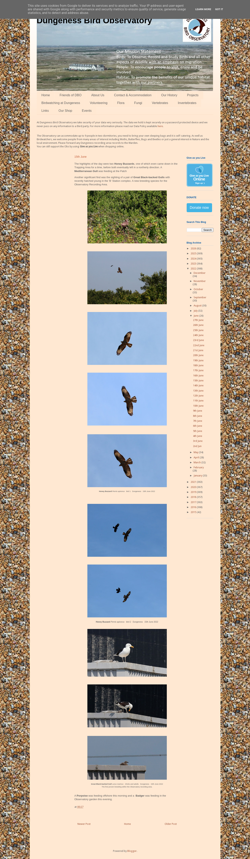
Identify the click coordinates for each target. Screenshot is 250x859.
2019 (194, 492)
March (197, 462)
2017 (194, 502)
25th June (198, 330)
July (196, 310)
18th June (198, 365)
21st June (198, 350)
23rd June (198, 340)
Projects (193, 95)
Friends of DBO (70, 95)
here (160, 126)
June (196, 315)
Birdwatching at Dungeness (61, 103)
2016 (194, 507)
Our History (169, 95)
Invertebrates (187, 103)
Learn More (203, 9)
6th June (197, 425)
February (199, 467)
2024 (194, 258)
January (198, 475)
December (200, 272)
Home (46, 95)
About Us (97, 95)
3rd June (198, 440)
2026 (194, 248)
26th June (198, 325)
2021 (194, 481)
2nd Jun (197, 446)
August (198, 305)
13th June (198, 390)
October (198, 289)
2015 (194, 512)
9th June (197, 410)
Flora (120, 103)
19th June (198, 360)
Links (45, 110)
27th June (198, 320)
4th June (197, 435)
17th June (198, 370)
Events (87, 110)
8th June (197, 415)
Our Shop (65, 110)
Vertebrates (160, 103)
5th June (197, 431)
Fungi (138, 103)
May (196, 452)
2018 (194, 497)
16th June (198, 375)
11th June (198, 400)
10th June (198, 405)
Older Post (171, 823)
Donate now (199, 208)
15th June (198, 380)
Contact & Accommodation (133, 95)
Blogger (132, 850)
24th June (198, 335)
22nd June (198, 345)
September (200, 297)
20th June (198, 355)
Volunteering (98, 103)
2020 (194, 487)
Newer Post (84, 823)
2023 (194, 263)
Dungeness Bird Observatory (94, 20)
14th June (198, 385)
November (200, 281)
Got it (219, 9)
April (197, 457)
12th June (198, 395)
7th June (197, 420)
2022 (194, 268)
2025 (194, 253)
